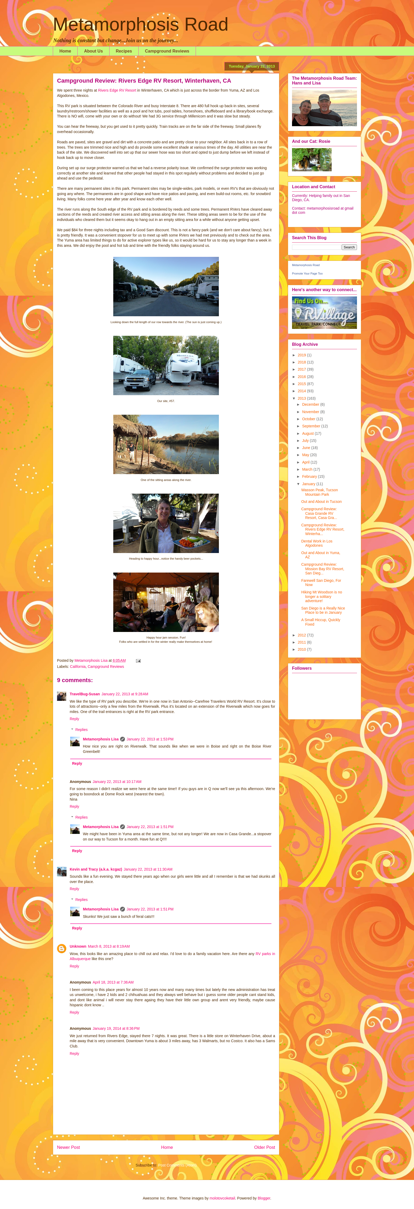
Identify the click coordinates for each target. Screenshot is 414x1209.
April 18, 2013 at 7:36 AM (113, 982)
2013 (302, 398)
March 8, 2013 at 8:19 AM (109, 946)
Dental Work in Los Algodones (316, 543)
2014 (302, 391)
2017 (302, 369)
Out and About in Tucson (321, 501)
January (309, 484)
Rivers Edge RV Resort (117, 90)
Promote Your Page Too (307, 273)
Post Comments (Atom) (177, 1165)
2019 (302, 355)
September (311, 426)
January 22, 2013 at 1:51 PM (149, 827)
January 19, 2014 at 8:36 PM (116, 1028)
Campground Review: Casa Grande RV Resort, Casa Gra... (319, 513)
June (306, 448)
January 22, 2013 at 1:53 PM (149, 739)
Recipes (124, 51)
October (309, 419)
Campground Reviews (167, 51)
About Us (93, 51)
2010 (302, 649)
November (311, 412)
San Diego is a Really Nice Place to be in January (323, 610)
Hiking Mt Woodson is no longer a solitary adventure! (321, 596)
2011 (302, 642)
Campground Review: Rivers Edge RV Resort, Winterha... (322, 529)
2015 (302, 384)
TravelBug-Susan (85, 694)
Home (65, 51)
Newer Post (68, 1147)
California (78, 666)
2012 (302, 635)
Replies (81, 730)
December (311, 404)
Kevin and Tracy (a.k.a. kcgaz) (96, 869)
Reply (74, 719)
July (306, 440)
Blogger (264, 1198)
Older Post (264, 1147)
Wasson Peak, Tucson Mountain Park (319, 492)
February (310, 476)
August (308, 433)
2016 (302, 377)
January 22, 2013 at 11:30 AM (148, 869)
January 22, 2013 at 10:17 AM (117, 782)
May (306, 455)
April (306, 462)
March (307, 469)
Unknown (78, 946)
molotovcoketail (222, 1198)
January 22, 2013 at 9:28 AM (124, 694)
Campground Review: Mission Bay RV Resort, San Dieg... (322, 568)
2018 (302, 362)
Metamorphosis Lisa (101, 739)
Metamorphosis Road (140, 24)
